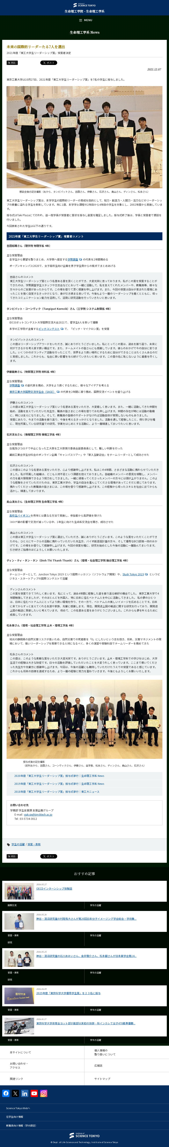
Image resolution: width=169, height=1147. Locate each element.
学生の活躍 (18, 844)
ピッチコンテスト (51, 329)
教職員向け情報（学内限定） (22, 1125)
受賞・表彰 (34, 844)
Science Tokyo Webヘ (18, 1108)
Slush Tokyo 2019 (136, 574)
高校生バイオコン (20, 515)
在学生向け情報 (14, 1116)
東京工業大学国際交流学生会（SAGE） (35, 391)
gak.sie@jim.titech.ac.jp (38, 814)
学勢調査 (75, 259)
